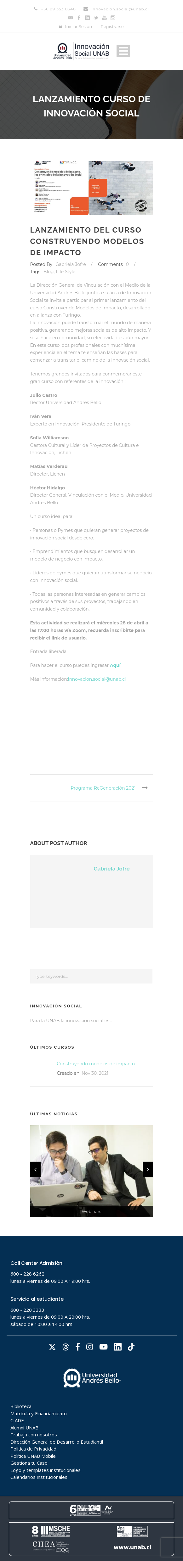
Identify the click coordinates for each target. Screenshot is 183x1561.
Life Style (65, 271)
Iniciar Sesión (78, 26)
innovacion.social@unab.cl (97, 679)
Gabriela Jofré (70, 264)
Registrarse (112, 26)
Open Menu (123, 51)
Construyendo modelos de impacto (96, 1064)
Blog (48, 271)
